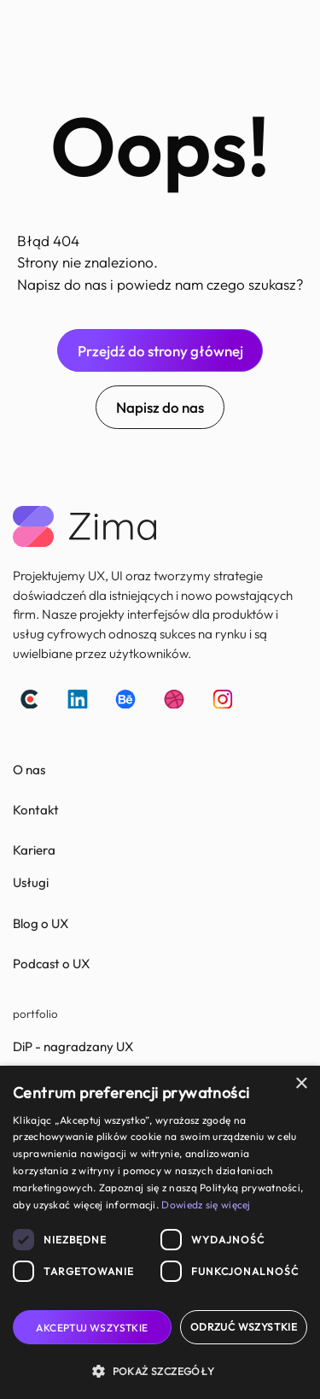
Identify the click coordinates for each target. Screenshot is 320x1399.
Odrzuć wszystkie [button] (243, 1326)
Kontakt (36, 810)
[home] (26, 29)
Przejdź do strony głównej (160, 351)
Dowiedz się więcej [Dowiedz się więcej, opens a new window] (205, 1204)
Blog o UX (40, 923)
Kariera (34, 850)
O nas (29, 769)
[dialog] (160, 1232)
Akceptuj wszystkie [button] (92, 1327)
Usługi (31, 882)
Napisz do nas (160, 407)
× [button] (300, 1084)
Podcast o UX (51, 963)
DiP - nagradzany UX (73, 1046)
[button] (286, 29)
